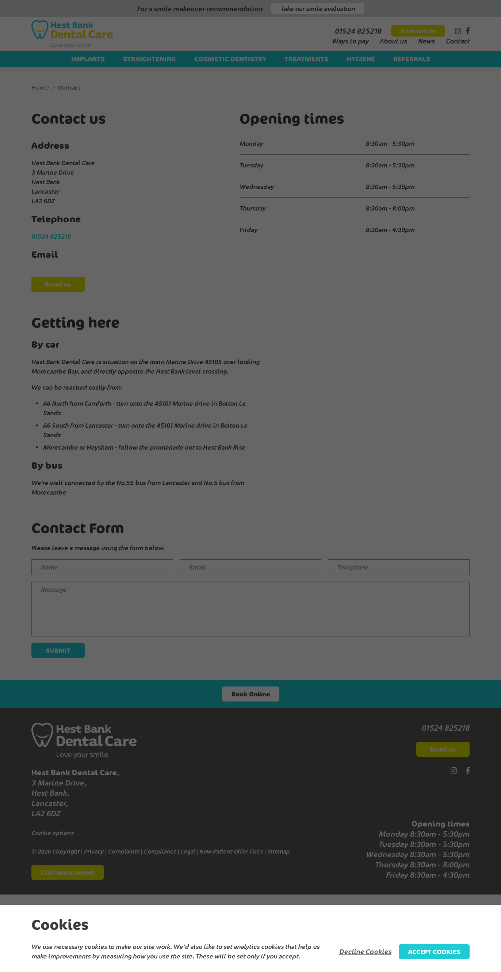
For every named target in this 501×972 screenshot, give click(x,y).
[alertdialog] (250, 938)
